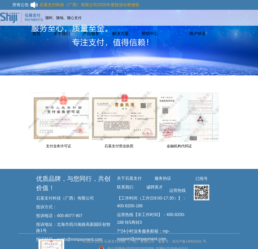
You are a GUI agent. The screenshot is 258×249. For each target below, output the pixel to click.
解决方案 (120, 33)
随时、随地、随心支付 (63, 18)
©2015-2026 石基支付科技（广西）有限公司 (119, 241)
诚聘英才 (154, 187)
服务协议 (163, 178)
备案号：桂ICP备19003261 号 (182, 241)
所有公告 (25, 5)
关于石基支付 (129, 178)
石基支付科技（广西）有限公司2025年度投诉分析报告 (89, 5)
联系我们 (125, 187)
